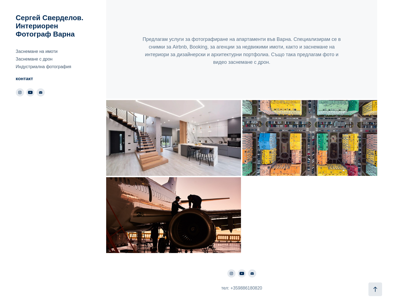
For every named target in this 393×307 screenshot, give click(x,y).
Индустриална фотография (43, 66)
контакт (24, 78)
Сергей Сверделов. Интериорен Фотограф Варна (50, 26)
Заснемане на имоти (37, 51)
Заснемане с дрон (34, 59)
